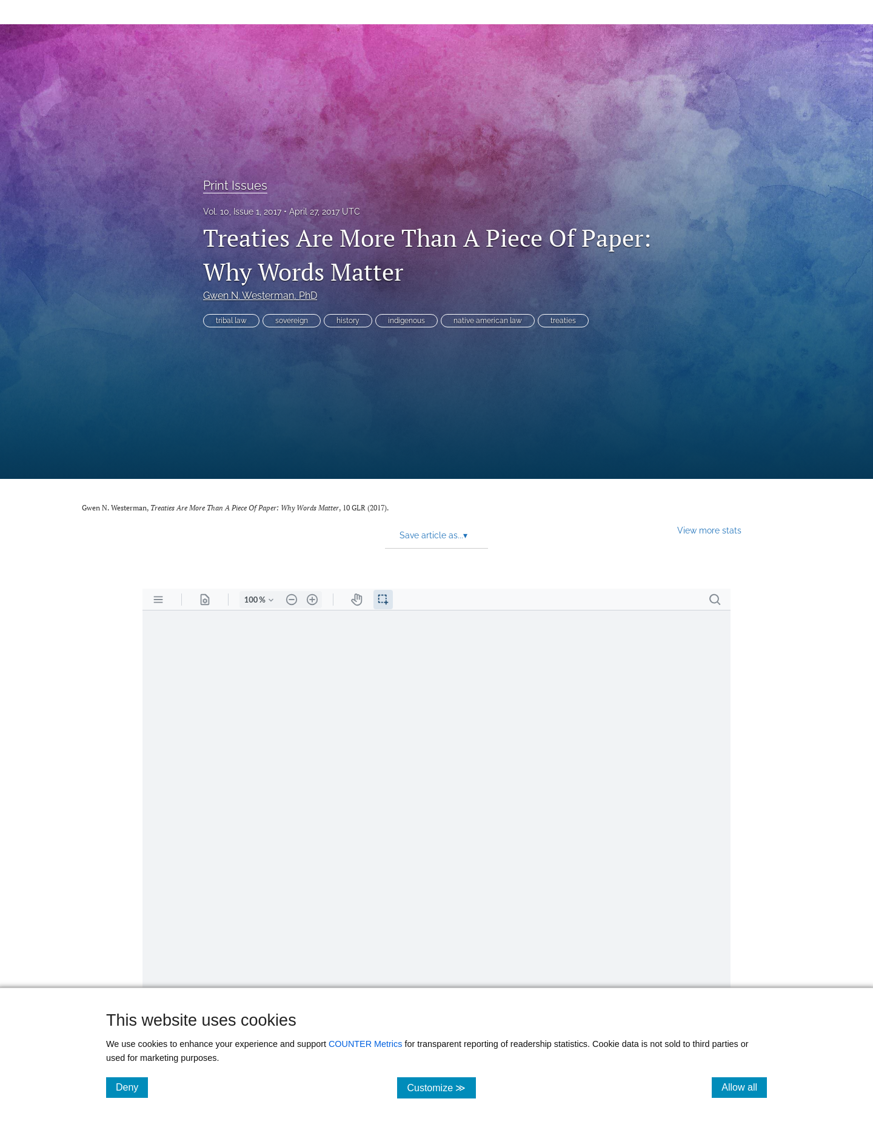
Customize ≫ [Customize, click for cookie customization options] (441, 1087)
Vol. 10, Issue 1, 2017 (242, 211)
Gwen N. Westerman (260, 295)
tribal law (231, 320)
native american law (487, 320)
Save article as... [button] (433, 535)
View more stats (709, 530)
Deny (132, 1087)
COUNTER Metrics (366, 1044)
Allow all (744, 1087)
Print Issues (235, 185)
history (348, 320)
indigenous (406, 320)
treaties (563, 320)
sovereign (291, 320)
